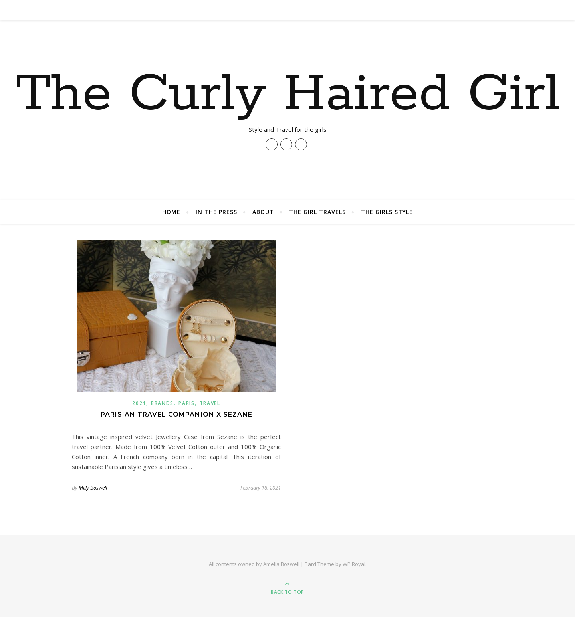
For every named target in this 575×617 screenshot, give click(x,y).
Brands (162, 403)
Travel (210, 403)
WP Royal (354, 564)
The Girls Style (387, 212)
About (263, 212)
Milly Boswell (93, 487)
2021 (139, 403)
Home (171, 212)
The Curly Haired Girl (288, 95)
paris (186, 403)
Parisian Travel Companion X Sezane (176, 414)
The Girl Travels (317, 212)
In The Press (216, 212)
